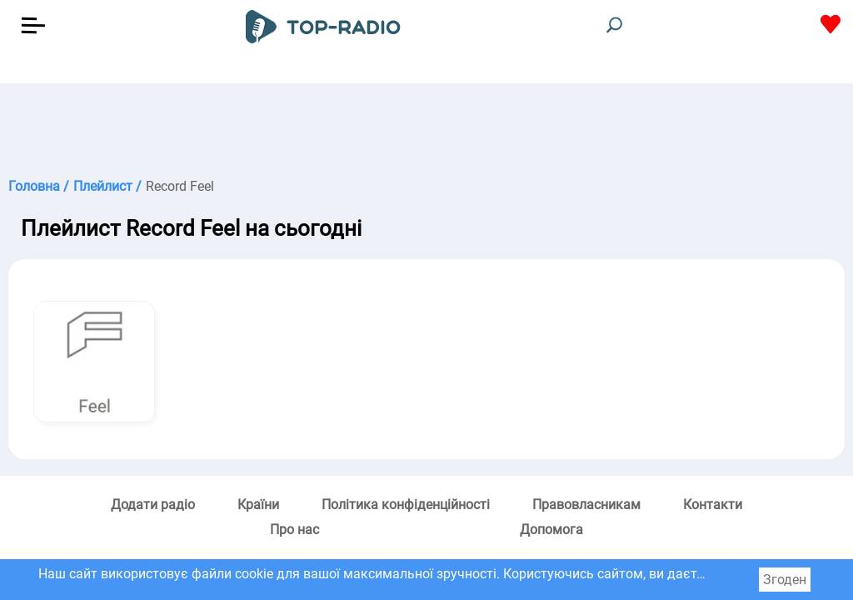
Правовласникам (586, 504)
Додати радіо (153, 504)
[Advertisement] (426, 125)
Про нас (294, 530)
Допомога (551, 530)
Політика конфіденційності (406, 504)
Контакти (712, 504)
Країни (258, 504)
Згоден (784, 580)
